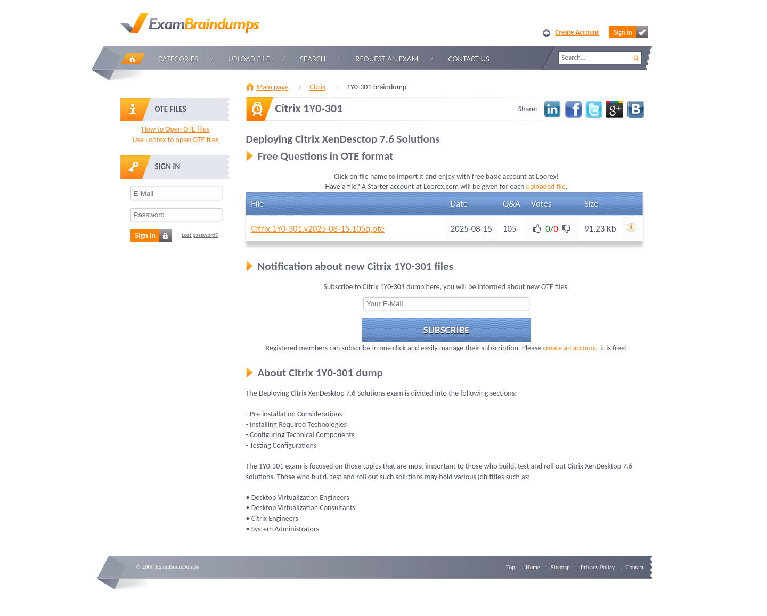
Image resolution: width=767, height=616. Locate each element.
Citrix (317, 87)
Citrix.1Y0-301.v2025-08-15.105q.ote (318, 228)
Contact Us (468, 58)
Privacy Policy (598, 567)
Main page (273, 87)
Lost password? (200, 235)
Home (132, 58)
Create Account (577, 32)
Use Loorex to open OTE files (175, 139)
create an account (570, 347)
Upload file (249, 58)
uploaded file (546, 186)
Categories (178, 58)
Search (312, 58)
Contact (634, 567)
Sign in (631, 32)
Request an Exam (386, 58)
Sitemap (560, 567)
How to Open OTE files (175, 129)
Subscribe (446, 330)
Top (510, 567)
